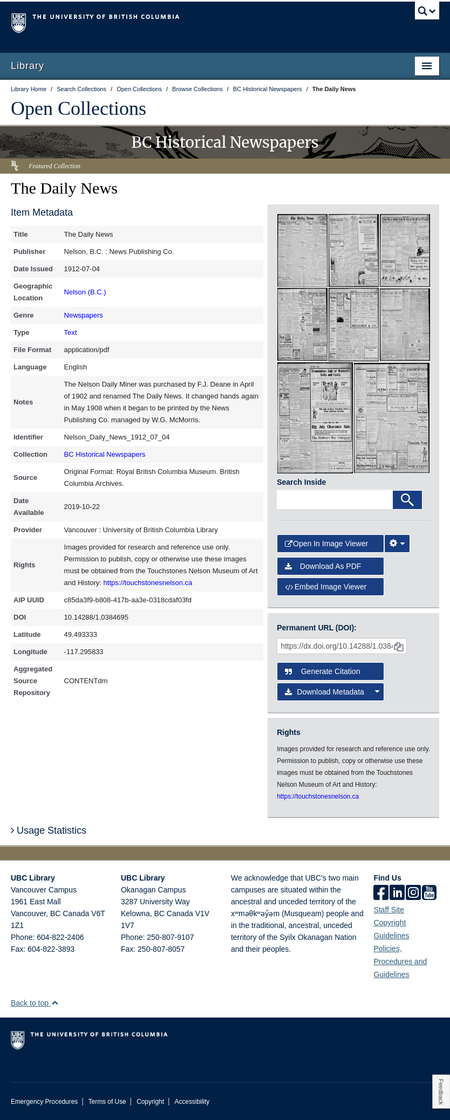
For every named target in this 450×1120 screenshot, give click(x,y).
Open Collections (78, 108)
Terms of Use (107, 1101)
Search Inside (301, 482)
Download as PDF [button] (323, 566)
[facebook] (380, 893)
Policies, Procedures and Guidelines (400, 961)
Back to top (35, 1003)
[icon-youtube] (429, 893)
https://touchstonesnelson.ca (148, 583)
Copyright (150, 1101)
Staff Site (388, 909)
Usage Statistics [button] (48, 830)
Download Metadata (332, 692)
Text (70, 332)
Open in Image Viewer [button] (326, 543)
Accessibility (191, 1101)
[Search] (407, 500)
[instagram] (413, 893)
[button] (55, 1003)
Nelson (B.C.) (85, 292)
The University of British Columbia (193, 22)
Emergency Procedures (44, 1101)
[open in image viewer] (302, 249)
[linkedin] (397, 893)
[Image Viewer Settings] (397, 543)
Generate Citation (322, 671)
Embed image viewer (325, 586)
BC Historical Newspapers (105, 454)
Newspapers (83, 315)
